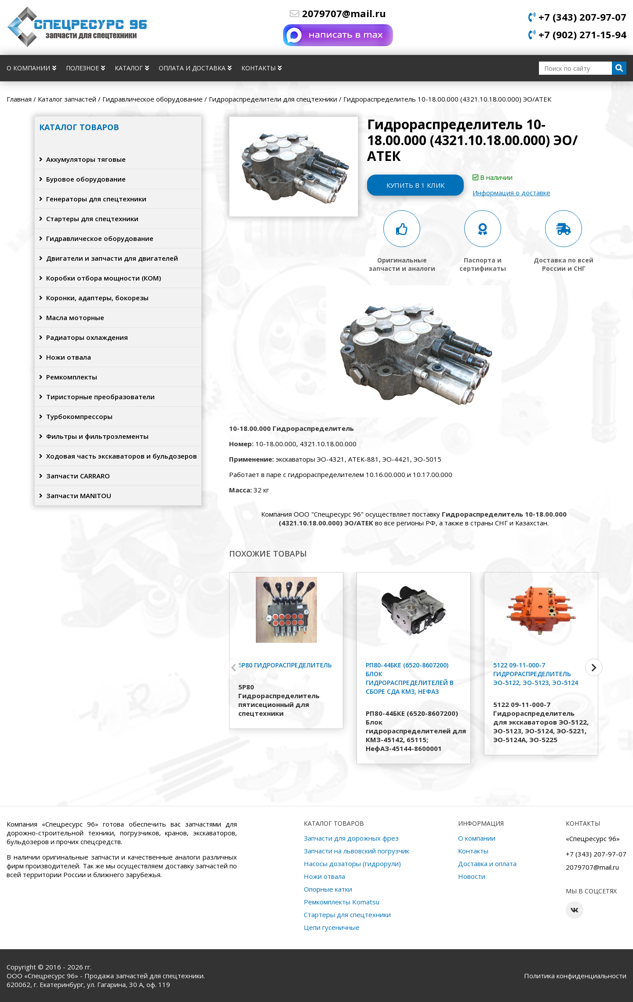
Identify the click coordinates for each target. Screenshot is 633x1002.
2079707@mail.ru (338, 13)
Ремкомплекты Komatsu (341, 901)
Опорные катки (328, 889)
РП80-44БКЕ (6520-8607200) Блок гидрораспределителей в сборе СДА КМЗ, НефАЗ (410, 678)
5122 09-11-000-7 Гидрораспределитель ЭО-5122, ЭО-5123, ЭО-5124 (535, 674)
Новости (471, 876)
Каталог (132, 68)
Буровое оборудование (82, 179)
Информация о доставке (511, 192)
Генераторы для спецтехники (92, 198)
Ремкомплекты (68, 376)
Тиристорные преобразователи (97, 396)
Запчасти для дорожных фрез (351, 838)
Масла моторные (71, 317)
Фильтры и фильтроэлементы (94, 436)
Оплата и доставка (195, 68)
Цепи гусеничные (332, 927)
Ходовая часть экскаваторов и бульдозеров (118, 456)
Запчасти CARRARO (74, 475)
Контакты (261, 68)
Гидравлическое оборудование (96, 238)
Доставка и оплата (487, 863)
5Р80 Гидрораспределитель (285, 665)
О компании (31, 68)
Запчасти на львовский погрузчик (356, 850)
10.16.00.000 (385, 474)
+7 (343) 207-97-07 (577, 16)
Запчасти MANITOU (75, 495)
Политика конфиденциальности (575, 975)
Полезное (85, 68)
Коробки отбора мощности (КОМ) (100, 277)
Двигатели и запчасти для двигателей (108, 258)
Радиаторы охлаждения (83, 337)
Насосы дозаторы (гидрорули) (352, 863)
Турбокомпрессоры (76, 416)
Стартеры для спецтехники (88, 218)
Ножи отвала (65, 357)
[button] (594, 667)
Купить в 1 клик (415, 185)
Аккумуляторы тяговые (82, 159)
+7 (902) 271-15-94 (577, 34)
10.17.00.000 (432, 474)
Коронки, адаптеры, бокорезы (94, 297)
